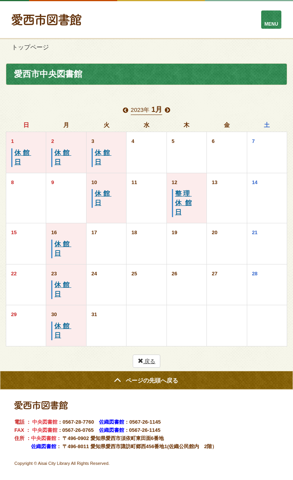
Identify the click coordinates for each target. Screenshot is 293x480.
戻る (147, 361)
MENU (271, 24)
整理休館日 (183, 203)
